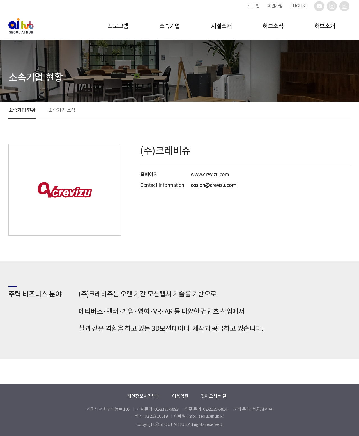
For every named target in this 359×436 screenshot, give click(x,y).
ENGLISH (299, 5)
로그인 (253, 5)
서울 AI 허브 (262, 409)
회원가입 (275, 5)
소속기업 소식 (61, 110)
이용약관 (180, 396)
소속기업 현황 (22, 110)
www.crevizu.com (210, 174)
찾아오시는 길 (213, 396)
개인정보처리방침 (143, 396)
